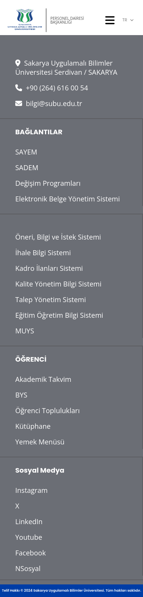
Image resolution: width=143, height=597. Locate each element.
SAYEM (26, 151)
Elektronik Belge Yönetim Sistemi (67, 198)
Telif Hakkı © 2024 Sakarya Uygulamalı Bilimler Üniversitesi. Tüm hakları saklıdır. (71, 590)
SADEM (27, 167)
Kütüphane (33, 426)
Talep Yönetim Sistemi (50, 299)
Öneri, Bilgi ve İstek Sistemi (58, 236)
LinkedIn (29, 521)
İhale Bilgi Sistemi (43, 252)
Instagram (31, 490)
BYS (21, 394)
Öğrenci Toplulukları (47, 410)
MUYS (24, 330)
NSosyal (27, 568)
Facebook (30, 552)
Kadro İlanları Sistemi (49, 268)
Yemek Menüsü (39, 441)
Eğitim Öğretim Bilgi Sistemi (59, 315)
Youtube (28, 537)
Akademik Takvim (43, 379)
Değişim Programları (47, 183)
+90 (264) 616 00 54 (51, 87)
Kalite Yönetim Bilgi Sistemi (58, 283)
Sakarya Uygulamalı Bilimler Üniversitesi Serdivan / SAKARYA (66, 67)
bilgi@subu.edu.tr (48, 103)
